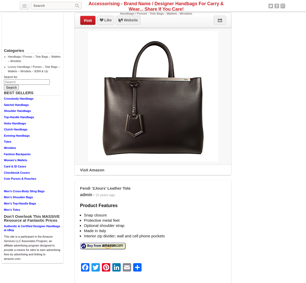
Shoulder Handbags (17, 110)
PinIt (88, 21)
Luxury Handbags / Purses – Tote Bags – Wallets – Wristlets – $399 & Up (34, 69)
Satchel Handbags (16, 104)
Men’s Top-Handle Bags (20, 203)
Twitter (270, 6)
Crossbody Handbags (19, 98)
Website (128, 20)
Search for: (11, 77)
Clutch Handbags (15, 129)
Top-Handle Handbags (19, 117)
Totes (7, 141)
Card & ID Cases (15, 166)
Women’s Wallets (15, 160)
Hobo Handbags (15, 123)
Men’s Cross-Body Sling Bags (24, 191)
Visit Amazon (92, 170)
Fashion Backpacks (17, 154)
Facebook (276, 6)
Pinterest (282, 6)
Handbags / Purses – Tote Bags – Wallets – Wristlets (34, 59)
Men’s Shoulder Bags (18, 197)
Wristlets (10, 147)
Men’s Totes (12, 209)
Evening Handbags (17, 135)
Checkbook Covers (17, 172)
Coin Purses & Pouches (20, 178)
